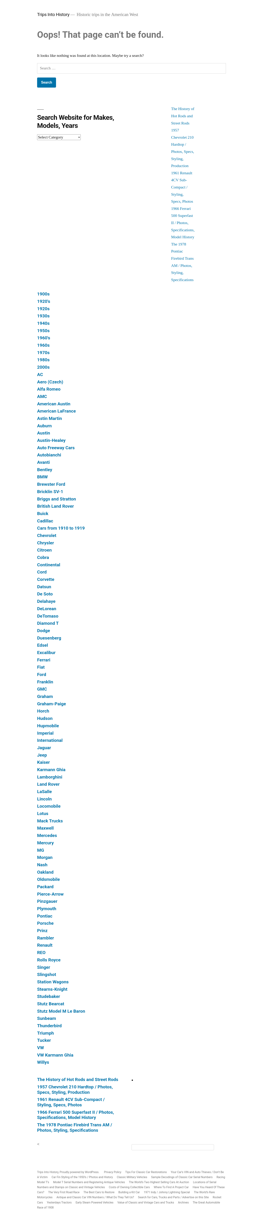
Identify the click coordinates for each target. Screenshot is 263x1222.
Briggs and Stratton (56, 499)
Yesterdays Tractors (59, 1202)
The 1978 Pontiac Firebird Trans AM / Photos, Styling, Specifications (74, 1127)
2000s (43, 367)
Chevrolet (46, 535)
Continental (48, 564)
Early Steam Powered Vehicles (94, 1202)
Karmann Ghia (51, 769)
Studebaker (48, 996)
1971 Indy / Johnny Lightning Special (167, 1192)
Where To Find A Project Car (171, 1187)
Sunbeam (46, 1018)
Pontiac (44, 916)
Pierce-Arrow (50, 894)
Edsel (42, 645)
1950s (43, 330)
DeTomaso (47, 616)
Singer (43, 967)
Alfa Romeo (49, 389)
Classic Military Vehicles (132, 1177)
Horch (43, 711)
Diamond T (48, 623)
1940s (43, 323)
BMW (42, 476)
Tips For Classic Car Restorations (146, 1172)
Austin (43, 433)
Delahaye (46, 601)
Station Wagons (53, 981)
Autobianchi (49, 455)
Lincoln (44, 799)
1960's (43, 337)
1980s (43, 359)
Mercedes (47, 835)
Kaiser (43, 762)
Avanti (43, 462)
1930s (43, 315)
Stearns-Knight (52, 989)
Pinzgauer (47, 901)
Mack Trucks (50, 820)
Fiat (41, 667)
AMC (42, 396)
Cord (42, 572)
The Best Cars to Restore (98, 1192)
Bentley (44, 469)
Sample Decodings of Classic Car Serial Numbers (182, 1177)
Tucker (44, 1040)
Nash (42, 864)
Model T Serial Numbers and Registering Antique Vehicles (89, 1182)
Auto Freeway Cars (56, 447)
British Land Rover (55, 506)
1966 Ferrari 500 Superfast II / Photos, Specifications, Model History (183, 223)
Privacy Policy (112, 1172)
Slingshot (46, 974)
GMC (42, 689)
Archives (183, 1202)
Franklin (45, 681)
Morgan (45, 857)
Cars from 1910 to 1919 (61, 528)
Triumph (45, 1033)
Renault (44, 945)
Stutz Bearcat (50, 1003)
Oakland (45, 872)
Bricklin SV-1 (50, 491)
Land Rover (48, 784)
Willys (43, 1062)
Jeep (42, 755)
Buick (42, 513)
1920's (43, 301)
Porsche (45, 923)
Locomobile (49, 806)
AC (40, 374)
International (50, 740)
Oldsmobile (48, 879)
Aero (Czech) (50, 381)
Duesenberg (49, 638)
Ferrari (43, 660)
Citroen (44, 550)
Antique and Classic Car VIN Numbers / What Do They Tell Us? (95, 1197)
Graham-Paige (51, 703)
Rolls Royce (49, 959)
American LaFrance (56, 411)
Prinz (42, 930)
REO (41, 952)
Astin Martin (49, 418)
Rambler (45, 938)
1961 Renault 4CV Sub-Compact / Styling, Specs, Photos (182, 187)
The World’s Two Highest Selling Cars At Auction (159, 1182)
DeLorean (46, 608)
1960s (43, 345)
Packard (45, 886)
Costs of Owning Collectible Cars (129, 1187)
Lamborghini (49, 777)
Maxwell (45, 828)
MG (40, 850)
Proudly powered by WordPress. (80, 1172)
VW (40, 1047)
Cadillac (45, 521)
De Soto (45, 594)
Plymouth (46, 908)
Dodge (43, 630)
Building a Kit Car (129, 1192)
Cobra (43, 557)
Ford (41, 674)
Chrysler (45, 542)
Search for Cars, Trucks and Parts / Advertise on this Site (173, 1197)
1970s (43, 352)
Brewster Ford (51, 484)
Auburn (44, 425)
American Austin (53, 403)
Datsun (44, 586)
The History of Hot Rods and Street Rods (182, 116)
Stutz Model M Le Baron (61, 1011)
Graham (45, 696)
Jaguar (44, 747)
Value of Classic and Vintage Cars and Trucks (145, 1202)
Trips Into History (53, 14)
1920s (43, 308)
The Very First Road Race (63, 1192)
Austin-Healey (51, 440)
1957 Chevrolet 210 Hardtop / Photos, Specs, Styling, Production (75, 1089)
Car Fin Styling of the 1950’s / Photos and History (82, 1177)
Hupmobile (48, 725)
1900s (43, 294)
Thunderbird (49, 1025)
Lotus (42, 813)
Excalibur (46, 652)
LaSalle (44, 791)
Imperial (45, 733)
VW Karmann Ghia (55, 1055)
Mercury (45, 842)
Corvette (45, 579)
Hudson (45, 718)
